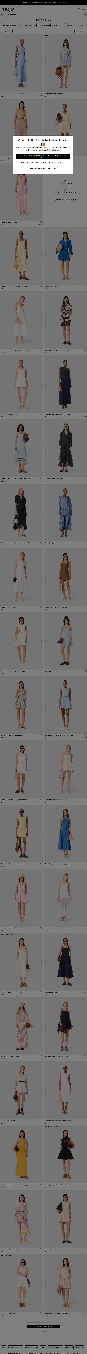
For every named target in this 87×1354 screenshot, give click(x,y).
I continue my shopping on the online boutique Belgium (43, 163)
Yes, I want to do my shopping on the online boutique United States (43, 156)
